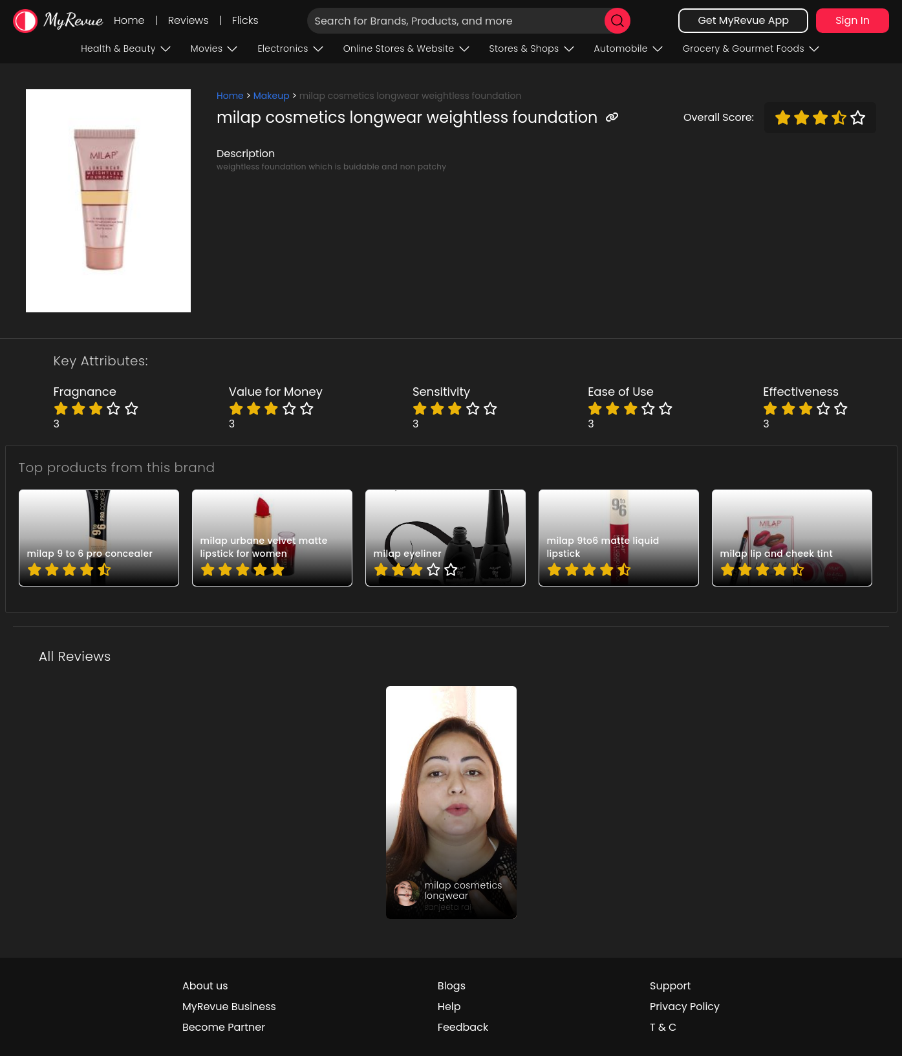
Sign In (852, 20)
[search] (617, 21)
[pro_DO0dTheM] (445, 538)
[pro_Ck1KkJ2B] (619, 538)
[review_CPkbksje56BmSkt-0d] (451, 802)
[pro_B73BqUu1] (272, 538)
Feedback (463, 1027)
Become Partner (223, 1027)
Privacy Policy (685, 1006)
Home (129, 20)
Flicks (245, 20)
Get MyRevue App (743, 20)
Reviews (188, 20)
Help (449, 1006)
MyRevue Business (229, 1006)
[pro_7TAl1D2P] (99, 538)
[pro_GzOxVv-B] (792, 538)
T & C (663, 1027)
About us (205, 985)
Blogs (452, 985)
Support (670, 985)
